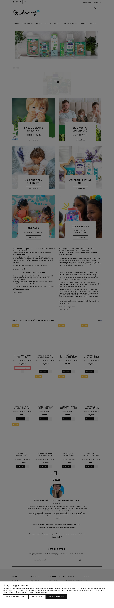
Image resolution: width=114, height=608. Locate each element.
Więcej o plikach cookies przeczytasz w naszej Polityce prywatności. (25, 592)
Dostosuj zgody (37, 597)
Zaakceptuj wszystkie (56, 597)
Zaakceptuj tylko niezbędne (15, 597)
